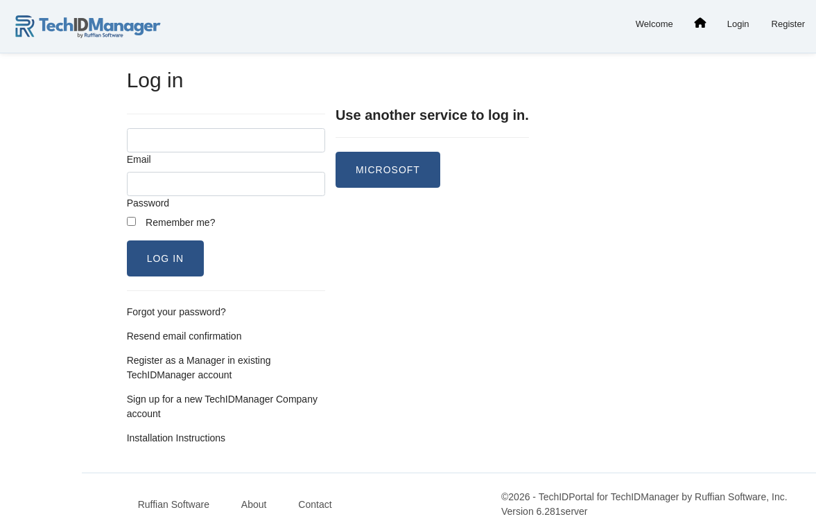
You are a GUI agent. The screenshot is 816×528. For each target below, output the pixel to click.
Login (738, 24)
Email (139, 159)
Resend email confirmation (184, 336)
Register (788, 24)
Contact (314, 504)
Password (148, 203)
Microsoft (388, 169)
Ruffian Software (173, 504)
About (254, 504)
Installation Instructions (176, 437)
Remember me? (171, 222)
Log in (165, 258)
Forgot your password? (176, 311)
